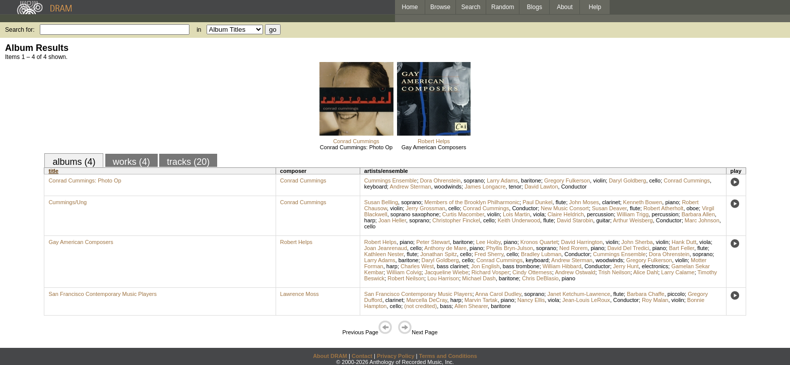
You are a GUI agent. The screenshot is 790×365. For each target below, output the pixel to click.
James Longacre (485, 187)
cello (655, 180)
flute (561, 202)
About (564, 7)
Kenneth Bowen (643, 202)
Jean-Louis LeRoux (586, 300)
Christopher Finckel (456, 220)
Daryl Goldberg (627, 180)
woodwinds (448, 187)
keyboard (375, 187)
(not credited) (420, 306)
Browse (440, 7)
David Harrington (582, 242)
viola (539, 214)
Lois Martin (516, 214)
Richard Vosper (490, 272)
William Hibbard (562, 266)
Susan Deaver (609, 208)
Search (471, 7)
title (53, 171)
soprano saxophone (414, 214)
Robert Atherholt (663, 208)
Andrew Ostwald (575, 272)
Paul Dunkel (537, 202)
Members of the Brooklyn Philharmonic (471, 202)
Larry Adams (502, 180)
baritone (531, 180)
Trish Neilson (614, 272)
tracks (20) (188, 162)
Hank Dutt (684, 242)
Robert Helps (434, 141)
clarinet (611, 202)
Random (502, 7)
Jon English (485, 266)
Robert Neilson (405, 278)
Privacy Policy (396, 356)
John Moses (584, 202)
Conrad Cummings (356, 141)
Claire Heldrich (566, 214)
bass (445, 306)
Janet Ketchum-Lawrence (578, 294)
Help (595, 7)
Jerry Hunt (626, 266)
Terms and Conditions (448, 356)
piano (672, 202)
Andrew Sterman (410, 187)
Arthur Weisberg (632, 220)
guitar (603, 220)
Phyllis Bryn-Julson (509, 248)
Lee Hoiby (488, 242)
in (198, 29)
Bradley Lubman (541, 254)
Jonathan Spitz (438, 254)
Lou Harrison (443, 278)
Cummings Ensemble (390, 180)
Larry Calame (677, 272)
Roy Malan (655, 300)
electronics (655, 266)
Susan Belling (381, 202)
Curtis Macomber (463, 214)
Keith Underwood (519, 220)
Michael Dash (479, 278)
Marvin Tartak (481, 300)
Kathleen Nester (384, 254)
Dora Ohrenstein (440, 180)
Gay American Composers (434, 147)
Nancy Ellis (531, 300)
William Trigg (632, 214)
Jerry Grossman (425, 208)
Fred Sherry (489, 254)
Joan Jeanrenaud (385, 248)
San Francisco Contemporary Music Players (102, 294)
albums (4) (73, 162)
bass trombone (521, 266)
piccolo (676, 294)
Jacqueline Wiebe (447, 272)
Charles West (417, 266)
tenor (515, 187)
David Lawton (541, 187)
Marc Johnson (702, 220)
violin (599, 180)
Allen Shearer (471, 306)
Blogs (534, 7)
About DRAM (330, 356)
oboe (693, 208)
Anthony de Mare (445, 248)
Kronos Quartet (539, 242)
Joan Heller (392, 220)
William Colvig (403, 272)
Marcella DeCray (426, 300)
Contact (362, 356)
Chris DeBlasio (540, 278)
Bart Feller (681, 248)
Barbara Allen (698, 214)
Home (410, 7)
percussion (600, 214)
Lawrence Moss (299, 294)
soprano (474, 180)
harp (369, 220)
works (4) (131, 162)
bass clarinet (452, 266)
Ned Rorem (573, 248)
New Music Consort (564, 208)
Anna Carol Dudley (498, 294)
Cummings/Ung (67, 202)
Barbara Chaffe (645, 294)
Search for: (20, 29)
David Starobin (575, 220)
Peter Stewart (433, 242)
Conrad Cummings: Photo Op (356, 147)
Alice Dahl (646, 272)
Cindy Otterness (532, 272)
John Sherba (636, 242)
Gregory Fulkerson (567, 180)
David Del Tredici (628, 248)
